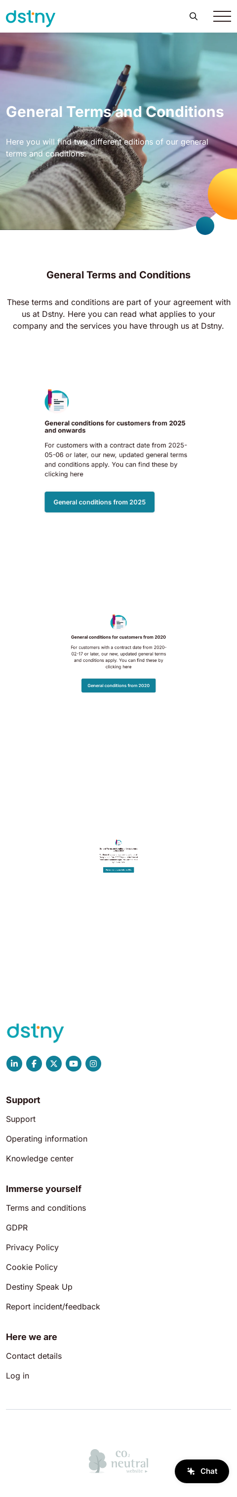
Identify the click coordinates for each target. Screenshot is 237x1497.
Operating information (46, 1139)
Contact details (34, 1356)
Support (21, 1119)
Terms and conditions (46, 1208)
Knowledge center (40, 1158)
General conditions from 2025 (112, 466)
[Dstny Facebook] (34, 1064)
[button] (194, 16)
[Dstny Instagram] (93, 1064)
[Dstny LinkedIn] (14, 1064)
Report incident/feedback (53, 1306)
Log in (17, 1376)
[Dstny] (30, 18)
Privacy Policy (32, 1247)
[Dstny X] (54, 1064)
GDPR (17, 1227)
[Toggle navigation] (222, 16)
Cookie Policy (32, 1267)
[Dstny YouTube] (73, 1064)
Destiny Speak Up (39, 1287)
